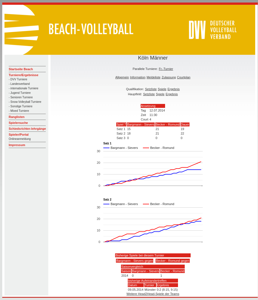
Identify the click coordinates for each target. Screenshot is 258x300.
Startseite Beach (21, 69)
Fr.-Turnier (166, 69)
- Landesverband (19, 83)
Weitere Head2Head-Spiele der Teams (153, 294)
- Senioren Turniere (21, 97)
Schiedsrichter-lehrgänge (27, 128)
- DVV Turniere (18, 79)
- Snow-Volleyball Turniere (25, 101)
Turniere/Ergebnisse (23, 75)
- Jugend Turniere (20, 92)
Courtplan (183, 77)
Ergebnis (174, 89)
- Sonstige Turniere (21, 106)
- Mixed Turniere (19, 110)
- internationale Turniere (23, 88)
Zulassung (169, 77)
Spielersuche (18, 122)
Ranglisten (16, 117)
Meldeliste (154, 77)
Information (137, 77)
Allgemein (122, 77)
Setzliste (151, 89)
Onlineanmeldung (20, 138)
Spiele (162, 89)
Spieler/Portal (19, 134)
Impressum (17, 145)
